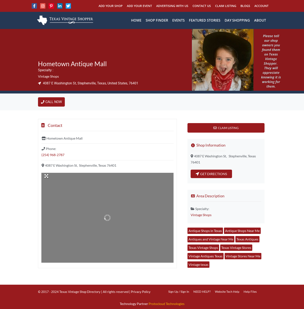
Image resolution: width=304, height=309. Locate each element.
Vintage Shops (48, 76)
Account (261, 6)
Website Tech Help (227, 291)
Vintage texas (198, 264)
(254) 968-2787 (52, 155)
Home (136, 20)
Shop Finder (157, 20)
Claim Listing (225, 6)
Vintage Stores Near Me (243, 256)
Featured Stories (204, 20)
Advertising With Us (172, 6)
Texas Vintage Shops (203, 248)
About (260, 20)
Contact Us (202, 6)
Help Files (250, 291)
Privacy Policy (141, 292)
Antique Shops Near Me (242, 231)
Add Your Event (139, 6)
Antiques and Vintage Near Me (211, 239)
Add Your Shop (111, 6)
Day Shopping (237, 20)
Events (178, 20)
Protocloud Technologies (167, 304)
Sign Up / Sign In (178, 291)
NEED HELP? (202, 291)
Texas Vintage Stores (236, 248)
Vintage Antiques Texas (206, 256)
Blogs (245, 6)
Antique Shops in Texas (205, 231)
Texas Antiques (247, 239)
